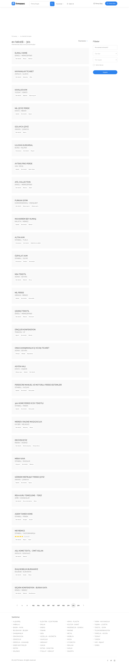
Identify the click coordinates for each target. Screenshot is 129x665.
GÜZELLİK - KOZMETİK (48, 636)
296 (48, 605)
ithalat (23, 353)
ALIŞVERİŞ (16, 621)
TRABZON (18, 332)
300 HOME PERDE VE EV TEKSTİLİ (29, 403)
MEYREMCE (20, 531)
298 (58, 605)
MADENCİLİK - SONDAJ (75, 627)
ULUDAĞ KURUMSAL (24, 145)
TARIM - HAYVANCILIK (102, 621)
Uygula (105, 72)
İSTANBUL (18, 240)
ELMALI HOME (21, 53)
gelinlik (25, 95)
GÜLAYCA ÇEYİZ (22, 127)
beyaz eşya (19, 372)
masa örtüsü (37, 445)
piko (30, 539)
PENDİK (25, 406)
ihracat (18, 353)
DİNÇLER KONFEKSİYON (25, 330)
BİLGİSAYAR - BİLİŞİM (20, 630)
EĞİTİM (15, 648)
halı (31, 77)
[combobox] (105, 53)
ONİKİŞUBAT (33, 203)
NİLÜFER (24, 148)
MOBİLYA (70, 636)
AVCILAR (26, 387)
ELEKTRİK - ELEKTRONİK (49, 621)
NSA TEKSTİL (20, 274)
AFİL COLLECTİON (23, 182)
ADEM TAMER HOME (24, 514)
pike (31, 187)
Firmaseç (14, 36)
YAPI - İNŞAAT (99, 642)
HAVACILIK (44, 639)
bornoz (30, 58)
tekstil (30, 224)
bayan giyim (35, 206)
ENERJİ (42, 627)
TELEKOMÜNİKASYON (102, 630)
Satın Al (70, 4)
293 (33, 605)
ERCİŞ (21, 166)
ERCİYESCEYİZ (21, 440)
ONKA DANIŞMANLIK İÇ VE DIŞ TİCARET (32, 348)
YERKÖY (25, 92)
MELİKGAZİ (25, 424)
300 (68, 605)
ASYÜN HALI (20, 366)
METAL (69, 633)
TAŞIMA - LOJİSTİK (100, 624)
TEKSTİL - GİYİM (100, 627)
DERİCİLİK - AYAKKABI (20, 642)
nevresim (31, 316)
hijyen (32, 150)
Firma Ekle (111, 3)
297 (53, 605)
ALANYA (25, 74)
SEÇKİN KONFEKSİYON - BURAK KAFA (31, 588)
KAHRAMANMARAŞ (21, 203)
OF (24, 332)
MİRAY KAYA (20, 459)
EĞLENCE (16, 651)
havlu (25, 58)
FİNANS (43, 630)
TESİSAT (97, 636)
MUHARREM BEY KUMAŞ (25, 219)
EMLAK (42, 624)
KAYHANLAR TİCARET (24, 71)
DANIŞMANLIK (18, 633)
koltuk (25, 261)
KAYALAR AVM (21, 90)
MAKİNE (70, 630)
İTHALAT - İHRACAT (47, 651)
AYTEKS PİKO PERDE (23, 164)
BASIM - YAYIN (18, 627)
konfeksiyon (32, 593)
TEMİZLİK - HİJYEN (101, 633)
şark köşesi (32, 169)
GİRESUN (18, 295)
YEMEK (96, 645)
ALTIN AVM (20, 237)
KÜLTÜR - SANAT (73, 624)
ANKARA (18, 129)
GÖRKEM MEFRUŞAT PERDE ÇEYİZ (29, 477)
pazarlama (30, 353)
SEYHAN (24, 277)
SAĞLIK (69, 648)
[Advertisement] (64, 20)
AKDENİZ (24, 443)
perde (17, 114)
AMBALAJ (16, 624)
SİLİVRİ (25, 258)
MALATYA (18, 221)
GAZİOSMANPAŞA (29, 533)
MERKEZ (25, 221)
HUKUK (42, 645)
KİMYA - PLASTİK (73, 621)
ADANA (17, 277)
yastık (31, 519)
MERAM (23, 111)
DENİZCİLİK (17, 639)
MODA (69, 639)
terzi (35, 501)
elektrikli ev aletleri (36, 243)
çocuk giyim (33, 95)
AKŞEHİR (24, 369)
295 (43, 605)
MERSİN (17, 443)
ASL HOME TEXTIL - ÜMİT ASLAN (29, 551)
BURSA (17, 148)
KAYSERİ (17, 424)
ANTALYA (18, 74)
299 (63, 605)
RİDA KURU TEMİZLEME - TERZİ (28, 495)
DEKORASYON (18, 636)
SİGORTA (70, 651)
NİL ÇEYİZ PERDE (22, 108)
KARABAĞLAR (24, 498)
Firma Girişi (97, 3)
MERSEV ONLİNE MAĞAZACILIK (28, 422)
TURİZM (97, 639)
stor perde (31, 298)
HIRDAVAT (43, 642)
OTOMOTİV (71, 642)
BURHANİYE (27, 572)
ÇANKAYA (25, 129)
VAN (16, 166)
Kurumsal (59, 4)
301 (73, 605)
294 (38, 605)
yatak (25, 575)
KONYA (17, 111)
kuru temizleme (28, 501)
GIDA (42, 633)
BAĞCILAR (26, 461)
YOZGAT (18, 92)
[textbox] (105, 53)
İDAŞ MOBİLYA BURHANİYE (26, 569)
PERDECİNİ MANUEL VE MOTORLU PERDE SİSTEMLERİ (38, 385)
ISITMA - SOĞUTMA (47, 648)
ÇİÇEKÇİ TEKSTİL (22, 311)
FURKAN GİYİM (21, 200)
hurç (30, 280)
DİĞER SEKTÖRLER (19, 645)
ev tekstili (18, 58)
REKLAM (70, 645)
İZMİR (17, 498)
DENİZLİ (17, 55)
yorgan (25, 519)
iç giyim (18, 464)
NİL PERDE (19, 293)
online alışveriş (27, 445)
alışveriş (26, 77)
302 (78, 605)
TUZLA (25, 240)
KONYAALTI (26, 553)
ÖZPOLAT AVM (21, 256)
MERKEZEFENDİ (27, 55)
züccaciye (18, 150)
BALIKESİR (18, 572)
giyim (17, 335)
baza (30, 575)
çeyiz (30, 114)
